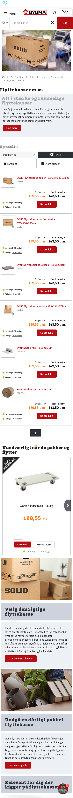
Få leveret (22, 544)
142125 (20, 310)
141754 (20, 268)
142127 (20, 226)
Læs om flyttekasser (21, 658)
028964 (21, 393)
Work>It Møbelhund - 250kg (36, 506)
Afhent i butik (44, 544)
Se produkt (46, 204)
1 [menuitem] (35, 433)
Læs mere (12, 128)
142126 (20, 181)
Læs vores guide (18, 765)
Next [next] (67, 505)
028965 (21, 351)
